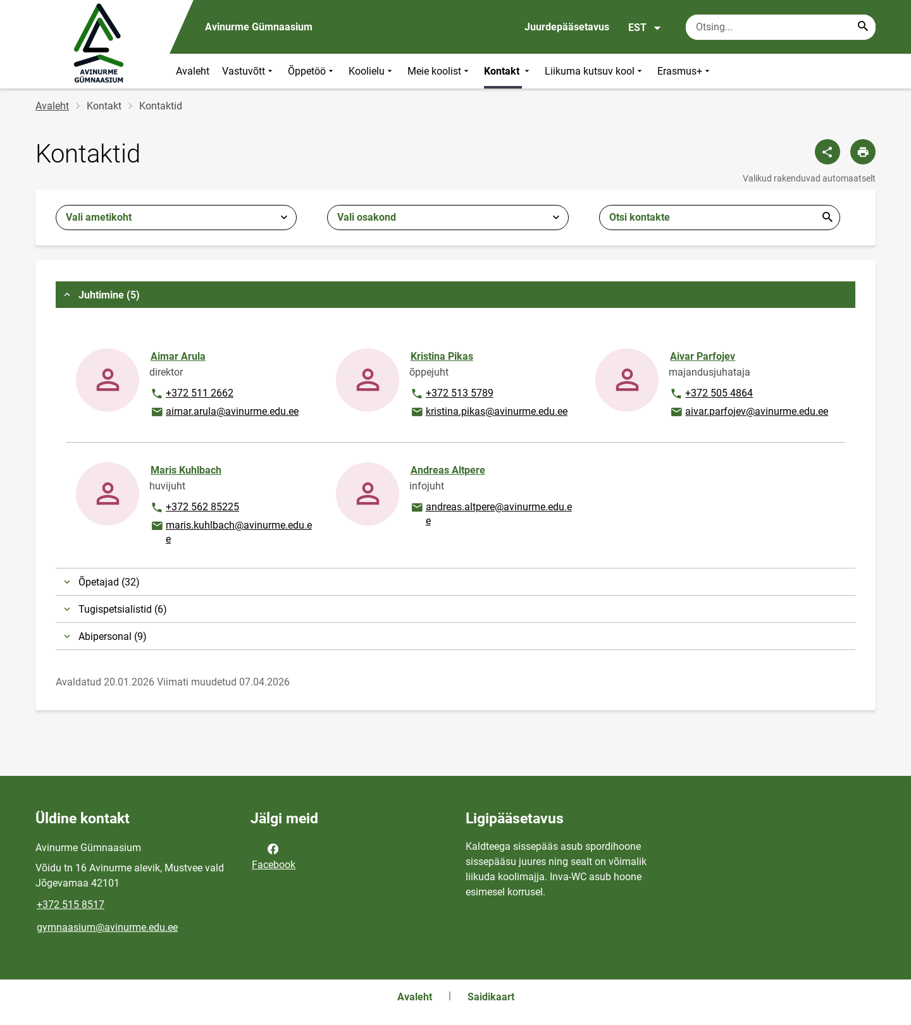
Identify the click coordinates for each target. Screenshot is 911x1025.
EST (645, 27)
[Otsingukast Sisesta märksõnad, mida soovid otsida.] (781, 27)
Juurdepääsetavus (566, 27)
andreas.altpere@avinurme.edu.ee (491, 513)
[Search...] (863, 27)
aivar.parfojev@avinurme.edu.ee (748, 412)
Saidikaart (491, 997)
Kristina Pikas (442, 356)
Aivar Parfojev (702, 356)
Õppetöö (312, 71)
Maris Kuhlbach (186, 470)
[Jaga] (827, 151)
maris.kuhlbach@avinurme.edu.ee (231, 531)
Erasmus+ (684, 71)
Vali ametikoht (99, 217)
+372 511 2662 (191, 394)
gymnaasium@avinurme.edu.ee (107, 927)
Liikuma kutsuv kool (595, 71)
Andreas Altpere (448, 470)
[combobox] (176, 217)
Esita (827, 217)
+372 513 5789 (451, 394)
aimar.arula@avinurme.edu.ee (224, 412)
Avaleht (192, 71)
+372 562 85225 (194, 508)
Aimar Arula (178, 356)
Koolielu (372, 71)
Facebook (273, 855)
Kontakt (508, 71)
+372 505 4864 (711, 394)
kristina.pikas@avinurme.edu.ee (488, 412)
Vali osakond (366, 217)
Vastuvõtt (248, 71)
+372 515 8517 (70, 905)
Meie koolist (439, 71)
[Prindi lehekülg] (863, 151)
